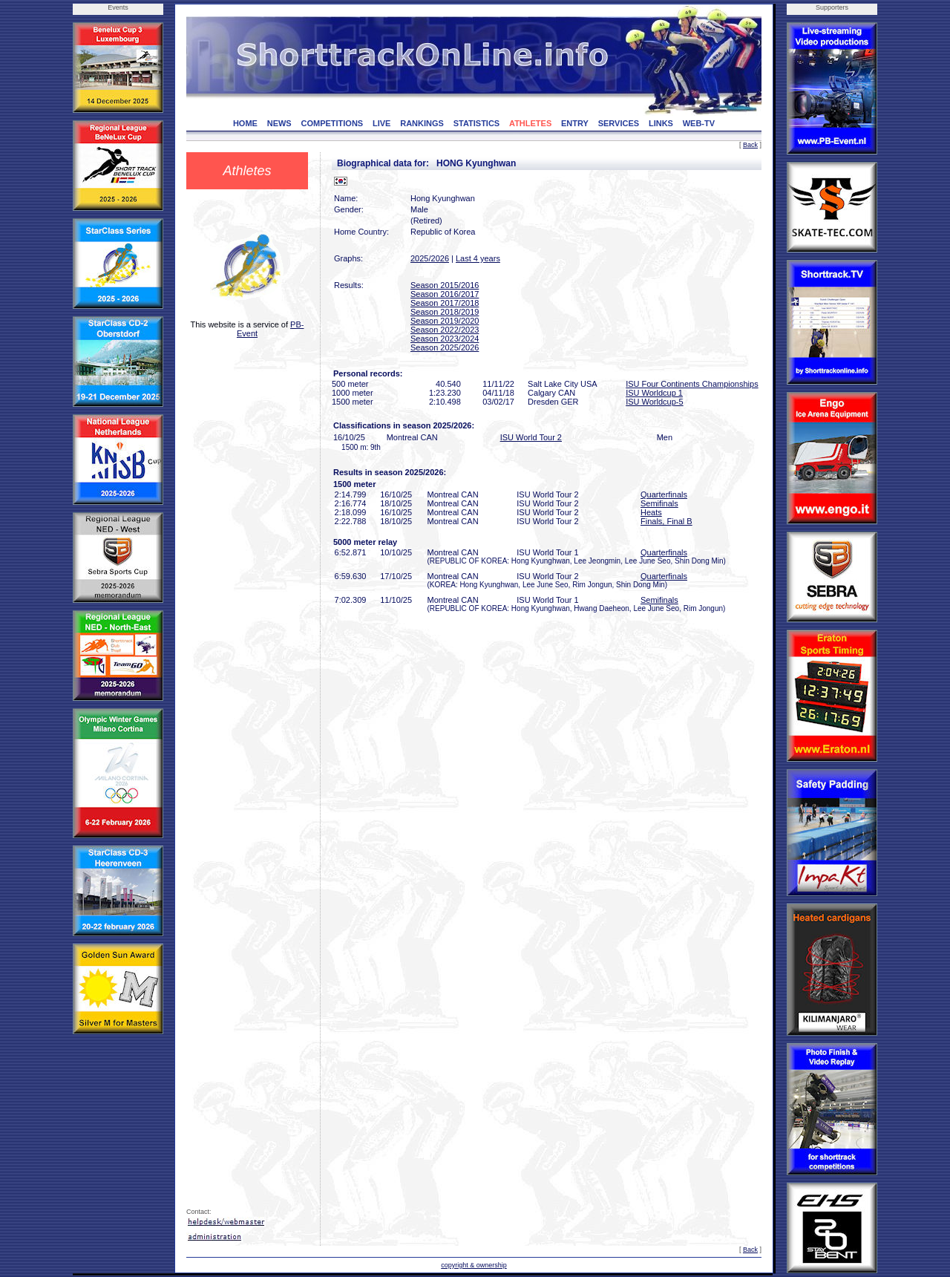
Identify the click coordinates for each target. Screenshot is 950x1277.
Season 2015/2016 (444, 285)
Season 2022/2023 (444, 329)
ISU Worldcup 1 (654, 392)
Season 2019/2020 (444, 320)
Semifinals (659, 503)
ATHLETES (530, 123)
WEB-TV (699, 123)
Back (750, 144)
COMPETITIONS (332, 123)
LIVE (381, 123)
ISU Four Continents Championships (692, 383)
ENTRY (575, 123)
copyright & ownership (474, 1265)
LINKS (661, 123)
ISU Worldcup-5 (654, 401)
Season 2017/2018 (444, 302)
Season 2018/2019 (444, 311)
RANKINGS (422, 123)
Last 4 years (478, 258)
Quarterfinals (664, 494)
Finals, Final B (666, 521)
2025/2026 (429, 258)
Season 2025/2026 (444, 347)
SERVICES (618, 123)
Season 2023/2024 (444, 338)
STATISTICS (476, 123)
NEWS (279, 123)
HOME (245, 123)
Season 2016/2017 (444, 294)
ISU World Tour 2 (531, 437)
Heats (651, 512)
